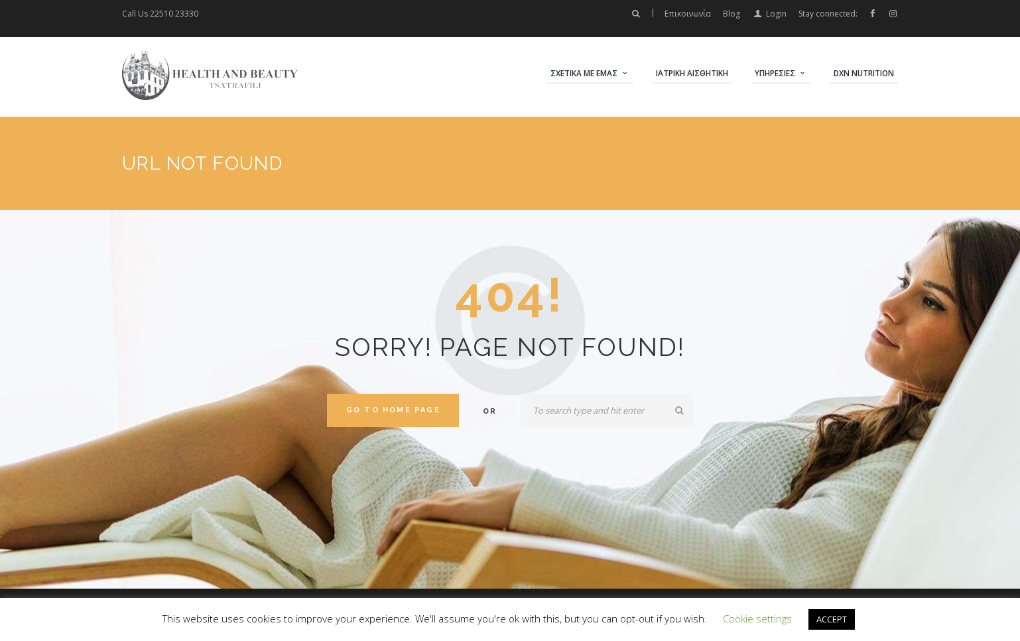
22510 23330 (174, 13)
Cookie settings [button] (757, 618)
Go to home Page (393, 410)
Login (776, 13)
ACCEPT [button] (831, 619)
